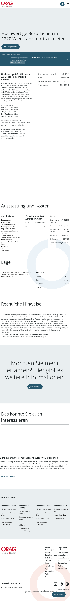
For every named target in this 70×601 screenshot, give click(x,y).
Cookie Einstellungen (30, 593)
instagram (67, 584)
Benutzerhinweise (49, 591)
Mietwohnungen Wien (8, 509)
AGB (57, 591)
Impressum (28, 591)
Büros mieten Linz (60, 515)
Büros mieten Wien (7, 519)
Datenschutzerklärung (38, 591)
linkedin (55, 584)
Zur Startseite (7, 4)
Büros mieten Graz (42, 519)
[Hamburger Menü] (68, 4)
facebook (61, 584)
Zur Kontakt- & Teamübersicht (11, 587)
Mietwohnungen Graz (43, 509)
